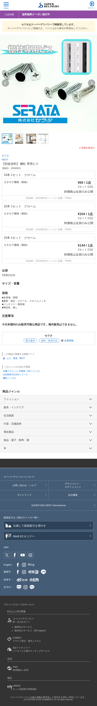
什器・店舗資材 (12, 423)
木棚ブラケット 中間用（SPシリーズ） (22, 371)
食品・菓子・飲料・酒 (16, 440)
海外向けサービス (31, 630)
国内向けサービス (23, 627)
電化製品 (9, 431)
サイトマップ (24, 495)
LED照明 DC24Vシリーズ (15, 374)
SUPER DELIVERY (48, 505)
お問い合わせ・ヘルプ (24, 485)
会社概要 (73, 495)
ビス (9, 358)
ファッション (11, 399)
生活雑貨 (9, 415)
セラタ (5, 155)
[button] (5, 83)
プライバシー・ (73, 485)
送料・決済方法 (49, 340)
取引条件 (30, 340)
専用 (15, 358)
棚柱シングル (9, 378)
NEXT (5, 159)
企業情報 (69, 340)
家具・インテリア (14, 407)
